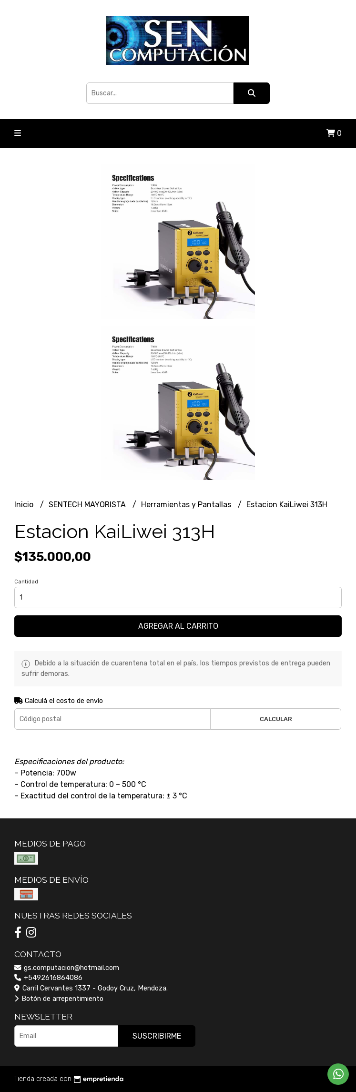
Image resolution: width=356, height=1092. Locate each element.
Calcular (276, 719)
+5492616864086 (48, 978)
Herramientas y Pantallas (187, 504)
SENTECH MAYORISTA (88, 504)
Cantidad (26, 582)
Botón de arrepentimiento (58, 999)
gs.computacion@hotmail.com (66, 968)
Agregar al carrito (178, 626)
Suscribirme (156, 1036)
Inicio (24, 504)
